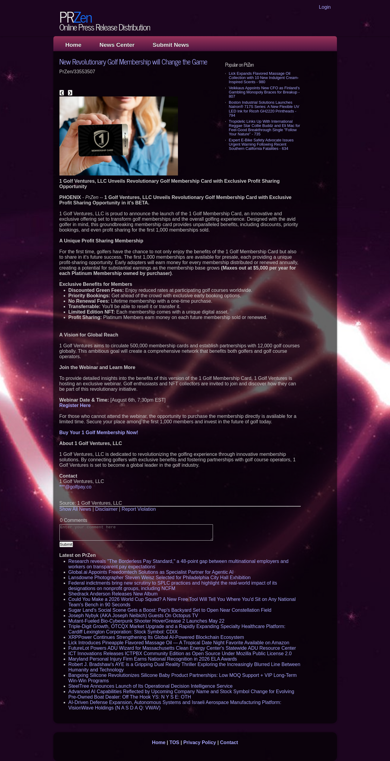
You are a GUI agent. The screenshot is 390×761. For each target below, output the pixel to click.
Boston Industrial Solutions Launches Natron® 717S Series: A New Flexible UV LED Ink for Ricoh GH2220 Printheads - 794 (264, 108)
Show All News (75, 509)
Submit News (171, 45)
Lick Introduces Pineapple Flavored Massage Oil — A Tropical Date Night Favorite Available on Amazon (179, 642)
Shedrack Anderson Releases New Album (113, 593)
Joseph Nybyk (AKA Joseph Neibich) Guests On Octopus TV (133, 615)
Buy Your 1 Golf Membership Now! (98, 432)
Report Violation (139, 509)
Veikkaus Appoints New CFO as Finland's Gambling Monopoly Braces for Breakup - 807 (264, 92)
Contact (229, 742)
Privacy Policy (199, 742)
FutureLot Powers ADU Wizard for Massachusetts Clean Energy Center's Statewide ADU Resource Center (182, 648)
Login (325, 7)
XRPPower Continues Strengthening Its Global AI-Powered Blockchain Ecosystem (156, 637)
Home (73, 45)
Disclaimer (106, 509)
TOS (174, 742)
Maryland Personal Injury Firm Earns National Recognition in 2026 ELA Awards (152, 659)
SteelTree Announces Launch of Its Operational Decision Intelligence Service (150, 686)
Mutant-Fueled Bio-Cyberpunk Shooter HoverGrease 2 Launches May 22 (146, 621)
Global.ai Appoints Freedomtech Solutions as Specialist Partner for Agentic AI (151, 572)
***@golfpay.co (75, 486)
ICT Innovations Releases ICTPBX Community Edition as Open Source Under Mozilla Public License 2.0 (180, 653)
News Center (117, 45)
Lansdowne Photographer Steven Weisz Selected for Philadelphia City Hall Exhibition (159, 577)
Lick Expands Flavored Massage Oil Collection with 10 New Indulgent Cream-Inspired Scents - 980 (264, 77)
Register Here (75, 405)
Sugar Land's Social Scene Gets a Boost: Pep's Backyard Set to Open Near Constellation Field (169, 610)
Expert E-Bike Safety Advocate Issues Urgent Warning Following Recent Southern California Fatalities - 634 (261, 144)
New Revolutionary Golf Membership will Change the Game (133, 61)
